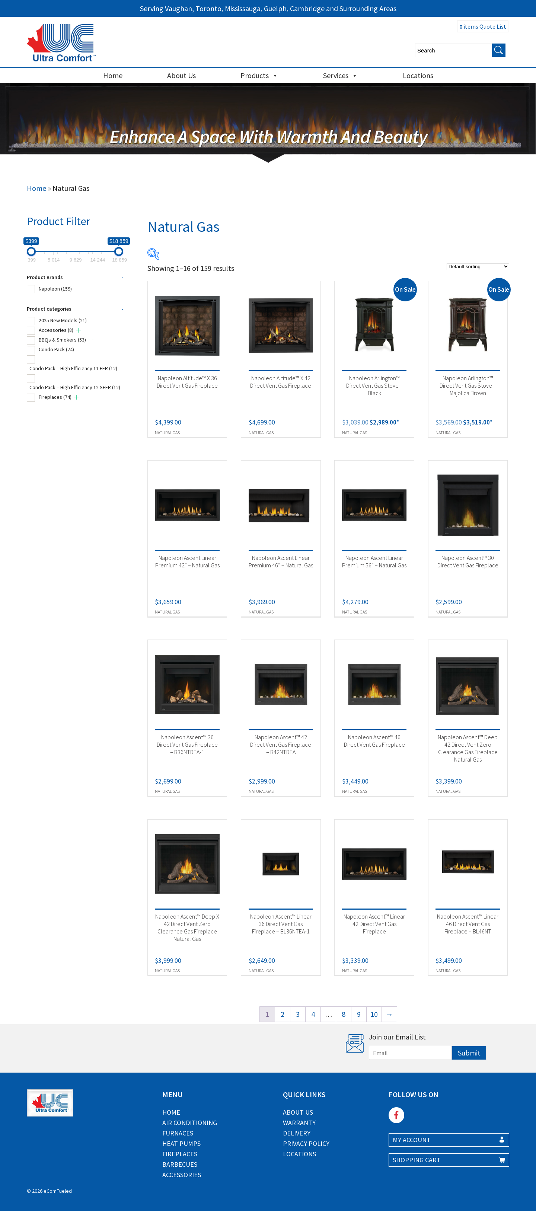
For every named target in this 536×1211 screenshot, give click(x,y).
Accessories (56, 330)
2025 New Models (63, 320)
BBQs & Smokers (62, 339)
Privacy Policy (306, 1143)
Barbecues (179, 1164)
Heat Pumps (181, 1143)
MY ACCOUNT (412, 1139)
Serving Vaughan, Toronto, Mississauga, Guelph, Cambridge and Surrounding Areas (268, 8)
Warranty (299, 1122)
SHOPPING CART (417, 1160)
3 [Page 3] (298, 1014)
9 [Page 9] (359, 1014)
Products (259, 75)
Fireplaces (55, 397)
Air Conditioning (189, 1122)
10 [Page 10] (374, 1014)
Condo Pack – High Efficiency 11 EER (73, 368)
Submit (469, 1052)
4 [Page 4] (313, 1014)
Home (112, 75)
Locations (418, 75)
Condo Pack (56, 349)
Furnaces (177, 1133)
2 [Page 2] (282, 1014)
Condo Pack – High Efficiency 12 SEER (74, 387)
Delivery (296, 1133)
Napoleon (55, 288)
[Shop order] (478, 266)
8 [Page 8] (343, 1014)
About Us (181, 75)
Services (340, 75)
